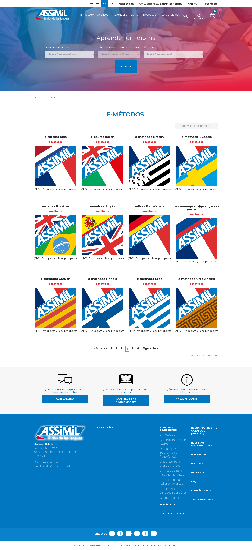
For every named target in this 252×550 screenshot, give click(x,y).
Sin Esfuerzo (105, 432)
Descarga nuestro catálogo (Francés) (204, 430)
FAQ (193, 481)
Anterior (100, 348)
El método (87, 14)
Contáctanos (64, 399)
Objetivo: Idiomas (109, 437)
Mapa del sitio (80, 545)
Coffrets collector (171, 497)
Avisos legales (96, 545)
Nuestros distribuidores (201, 444)
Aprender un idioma (127, 14)
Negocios (134, 446)
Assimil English (107, 451)
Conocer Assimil (187, 399)
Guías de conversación (142, 451)
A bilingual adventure (142, 490)
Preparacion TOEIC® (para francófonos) (168, 452)
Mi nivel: (149, 47)
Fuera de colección (140, 479)
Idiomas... (134, 456)
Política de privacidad (145, 545)
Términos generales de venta (119, 545)
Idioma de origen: (58, 47)
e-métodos (167, 434)
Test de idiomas (170, 14)
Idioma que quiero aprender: (119, 47)
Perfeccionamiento (140, 432)
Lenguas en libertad (110, 456)
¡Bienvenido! (105, 461)
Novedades (150, 14)
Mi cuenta (198, 472)
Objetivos (103, 14)
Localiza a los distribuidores (126, 400)
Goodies (133, 484)
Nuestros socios (172, 513)
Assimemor (105, 479)
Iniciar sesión (126, 3)
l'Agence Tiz (173, 545)
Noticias (197, 463)
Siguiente (150, 348)
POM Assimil (105, 446)
